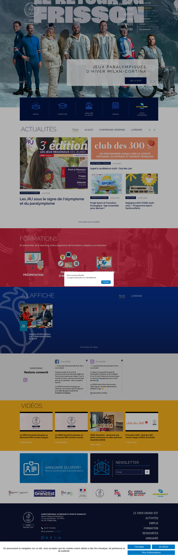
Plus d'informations (151, 552)
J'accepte (139, 547)
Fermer (106, 282)
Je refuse (163, 547)
